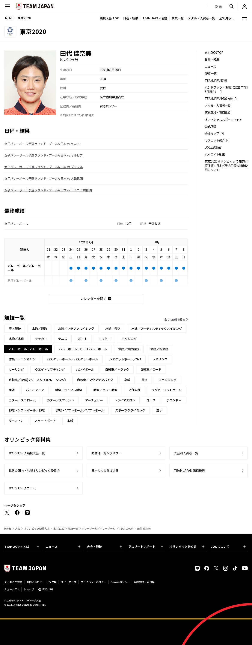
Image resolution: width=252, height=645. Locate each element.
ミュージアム (12, 589)
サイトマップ (68, 582)
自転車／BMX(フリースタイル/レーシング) (37, 380)
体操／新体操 (159, 349)
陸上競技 (15, 328)
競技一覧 (178, 18)
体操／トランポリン (22, 359)
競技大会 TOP (109, 18)
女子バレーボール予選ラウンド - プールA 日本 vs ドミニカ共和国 (48, 190)
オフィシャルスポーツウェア (223, 120)
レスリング (159, 359)
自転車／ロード (150, 369)
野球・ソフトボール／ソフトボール (80, 410)
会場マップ (212, 133)
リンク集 (51, 582)
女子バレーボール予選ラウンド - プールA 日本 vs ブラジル (43, 167)
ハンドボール (85, 369)
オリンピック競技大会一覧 (27, 453)
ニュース (210, 66)
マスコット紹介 (215, 140)
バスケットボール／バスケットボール (72, 359)
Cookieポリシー (120, 582)
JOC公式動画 (213, 147)
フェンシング (167, 380)
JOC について (228, 546)
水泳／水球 (16, 338)
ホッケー (104, 338)
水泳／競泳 (39, 328)
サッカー (41, 338)
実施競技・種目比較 (218, 113)
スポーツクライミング (130, 410)
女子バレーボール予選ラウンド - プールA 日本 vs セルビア (43, 155)
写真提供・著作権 (144, 582)
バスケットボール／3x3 (125, 359)
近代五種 (134, 390)
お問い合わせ (34, 582)
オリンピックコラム (22, 488)
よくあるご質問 (13, 582)
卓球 (127, 380)
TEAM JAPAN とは (21, 546)
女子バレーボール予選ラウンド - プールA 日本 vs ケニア (42, 143)
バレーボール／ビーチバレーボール (83, 349)
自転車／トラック (117, 369)
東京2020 (58, 528)
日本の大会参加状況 (104, 470)
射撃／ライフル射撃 (68, 390)
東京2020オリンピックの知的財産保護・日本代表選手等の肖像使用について (226, 165)
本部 (70, 420)
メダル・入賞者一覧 (201, 18)
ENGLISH (47, 589)
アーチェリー (94, 400)
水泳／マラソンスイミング (76, 328)
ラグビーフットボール (166, 390)
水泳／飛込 (112, 328)
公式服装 (210, 126)
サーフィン (16, 420)
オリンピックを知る (186, 546)
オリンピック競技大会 (37, 528)
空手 (159, 410)
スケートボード (45, 420)
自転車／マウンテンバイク (95, 380)
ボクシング (129, 338)
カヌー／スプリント (60, 400)
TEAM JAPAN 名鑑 (154, 18)
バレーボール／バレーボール (98, 528)
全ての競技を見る (174, 319)
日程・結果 (130, 18)
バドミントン (35, 390)
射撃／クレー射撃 (105, 390)
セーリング (16, 369)
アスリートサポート (145, 546)
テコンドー (173, 400)
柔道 (12, 390)
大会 (17, 528)
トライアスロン (124, 400)
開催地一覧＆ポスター (106, 453)
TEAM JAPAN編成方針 (219, 99)
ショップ (29, 589)
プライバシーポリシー (93, 582)
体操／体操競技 (128, 349)
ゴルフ (150, 400)
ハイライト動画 (215, 154)
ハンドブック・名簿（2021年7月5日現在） (226, 89)
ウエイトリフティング (50, 369)
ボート (82, 338)
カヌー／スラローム (22, 400)
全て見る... (226, 18)
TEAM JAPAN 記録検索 (189, 470)
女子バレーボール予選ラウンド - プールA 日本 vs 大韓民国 (43, 178)
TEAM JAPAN (126, 528)
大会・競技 (104, 546)
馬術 (144, 380)
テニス (62, 338)
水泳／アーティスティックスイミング (156, 328)
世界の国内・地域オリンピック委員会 (34, 470)
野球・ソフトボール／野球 (27, 410)
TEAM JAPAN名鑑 (216, 80)
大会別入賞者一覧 (186, 453)
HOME (7, 528)
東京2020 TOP (214, 53)
